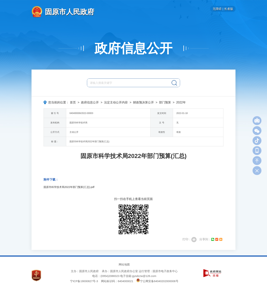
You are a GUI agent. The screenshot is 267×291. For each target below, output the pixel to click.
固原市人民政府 (69, 12)
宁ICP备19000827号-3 (84, 281)
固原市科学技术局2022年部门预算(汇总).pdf (69, 187)
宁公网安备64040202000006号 (157, 281)
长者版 (228, 8)
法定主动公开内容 (116, 102)
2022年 (181, 102)
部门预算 (165, 102)
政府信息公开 (133, 48)
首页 (73, 102)
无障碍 (217, 8)
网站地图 (124, 264)
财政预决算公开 (143, 102)
